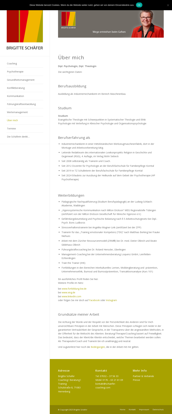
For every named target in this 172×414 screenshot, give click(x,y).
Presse (136, 379)
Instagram (111, 300)
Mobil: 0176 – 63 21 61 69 (109, 379)
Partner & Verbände (143, 376)
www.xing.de (68, 292)
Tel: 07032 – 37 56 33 (106, 376)
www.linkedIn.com (71, 296)
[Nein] (168, 5)
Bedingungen (98, 346)
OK (139, 5)
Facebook (94, 300)
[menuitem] (24, 64)
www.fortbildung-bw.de (74, 288)
